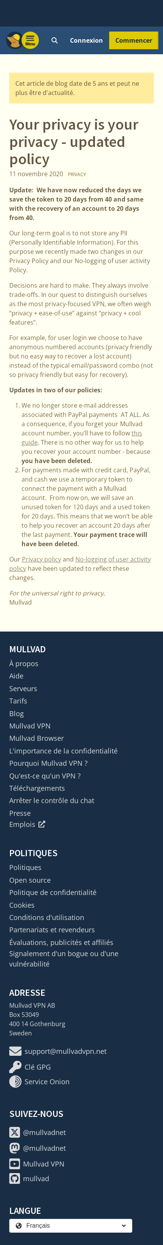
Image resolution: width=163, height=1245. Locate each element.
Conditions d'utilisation (46, 917)
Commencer (133, 40)
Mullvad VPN (30, 725)
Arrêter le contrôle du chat (51, 800)
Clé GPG (30, 1067)
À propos (23, 663)
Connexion (86, 40)
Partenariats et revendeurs (52, 929)
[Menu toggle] (30, 40)
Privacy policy (41, 559)
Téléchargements (37, 788)
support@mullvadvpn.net (57, 1051)
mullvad (29, 1178)
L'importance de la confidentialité (63, 750)
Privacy (77, 174)
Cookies (22, 905)
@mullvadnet (37, 1132)
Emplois (27, 824)
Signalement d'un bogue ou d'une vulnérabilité (63, 958)
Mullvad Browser (36, 738)
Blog (16, 713)
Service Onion (39, 1081)
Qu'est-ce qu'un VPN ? (45, 775)
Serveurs (23, 688)
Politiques (25, 867)
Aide (16, 675)
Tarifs (18, 700)
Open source (30, 880)
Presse (20, 813)
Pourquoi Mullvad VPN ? (48, 763)
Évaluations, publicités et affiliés (61, 942)
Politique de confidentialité (52, 892)
